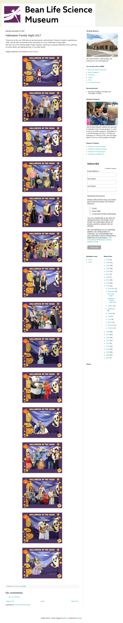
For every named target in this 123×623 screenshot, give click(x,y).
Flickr (90, 80)
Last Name (91, 186)
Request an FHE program (96, 151)
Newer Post (10, 601)
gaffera (65, 618)
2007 (108, 358)
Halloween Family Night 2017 (112, 300)
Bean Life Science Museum (97, 70)
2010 (108, 349)
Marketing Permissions (96, 196)
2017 (108, 286)
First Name (91, 179)
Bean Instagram (93, 72)
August (110, 313)
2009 (108, 352)
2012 (108, 343)
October (111, 306)
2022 (108, 271)
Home (43, 601)
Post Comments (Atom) (22, 605)
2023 (108, 268)
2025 (108, 262)
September (111, 309)
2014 (108, 337)
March (110, 322)
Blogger (79, 618)
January (111, 328)
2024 (108, 265)
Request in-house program (97, 146)
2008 (108, 355)
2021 (108, 274)
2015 (108, 334)
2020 (108, 277)
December (111, 288)
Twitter (90, 77)
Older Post (74, 601)
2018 (108, 283)
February (111, 325)
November (111, 291)
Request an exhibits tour (96, 154)
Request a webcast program (97, 149)
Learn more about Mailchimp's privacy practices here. (99, 240)
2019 (108, 280)
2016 (108, 332)
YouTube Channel (94, 82)
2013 (108, 340)
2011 (108, 346)
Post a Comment (14, 597)
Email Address (93, 171)
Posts (90, 262)
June (109, 319)
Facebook (91, 75)
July (109, 316)
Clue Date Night (110, 294)
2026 (108, 260)
